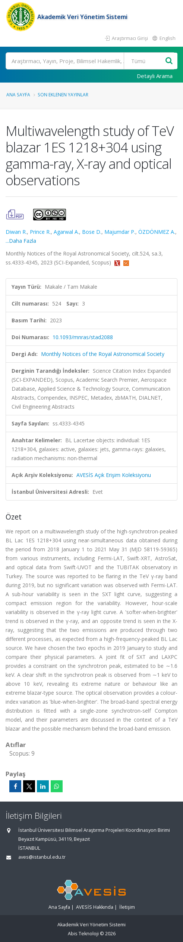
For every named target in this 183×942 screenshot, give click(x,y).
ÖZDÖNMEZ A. (156, 231)
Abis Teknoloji (83, 933)
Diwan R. (16, 231)
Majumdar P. (119, 231)
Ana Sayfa (18, 94)
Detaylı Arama (155, 76)
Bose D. (91, 231)
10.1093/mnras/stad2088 (83, 337)
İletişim (127, 907)
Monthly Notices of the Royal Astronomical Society (102, 353)
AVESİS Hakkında (94, 907)
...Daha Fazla (21, 240)
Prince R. (40, 231)
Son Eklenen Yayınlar (63, 94)
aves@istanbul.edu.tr (42, 857)
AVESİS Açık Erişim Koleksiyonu (113, 474)
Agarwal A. (66, 231)
